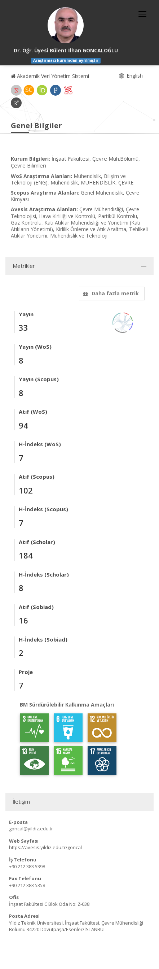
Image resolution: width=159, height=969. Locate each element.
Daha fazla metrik (110, 293)
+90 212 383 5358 (27, 885)
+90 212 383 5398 (27, 866)
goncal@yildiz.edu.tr (31, 828)
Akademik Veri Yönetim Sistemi (50, 76)
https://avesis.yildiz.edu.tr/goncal (45, 847)
